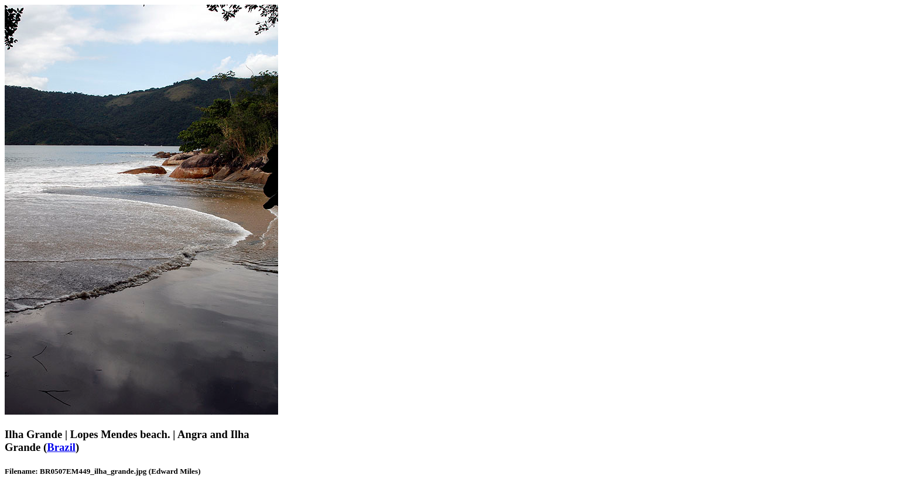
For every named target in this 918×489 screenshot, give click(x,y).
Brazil (61, 447)
